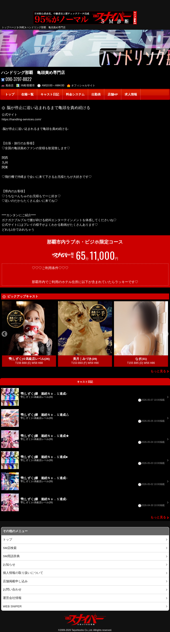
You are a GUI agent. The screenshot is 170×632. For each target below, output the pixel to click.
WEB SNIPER (12, 606)
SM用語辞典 (11, 556)
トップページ (9, 27)
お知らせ (9, 564)
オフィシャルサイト (81, 85)
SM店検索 (10, 548)
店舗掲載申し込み (15, 581)
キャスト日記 (50, 94)
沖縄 (21, 27)
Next (165, 334)
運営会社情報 (12, 598)
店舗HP (113, 94)
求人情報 (131, 94)
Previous (4, 334)
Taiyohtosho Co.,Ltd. (82, 630)
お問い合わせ (12, 589)
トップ (9, 94)
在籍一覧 (27, 94)
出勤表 (96, 94)
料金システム (75, 94)
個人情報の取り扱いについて (23, 573)
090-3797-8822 (16, 79)
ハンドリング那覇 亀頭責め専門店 (46, 27)
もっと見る (158, 371)
